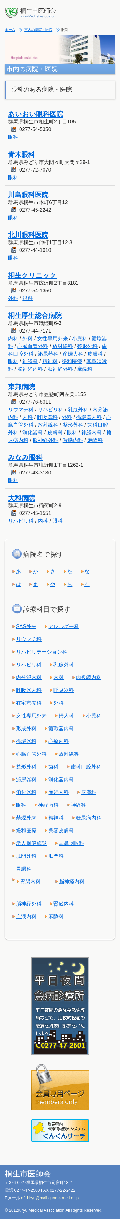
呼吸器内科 (29, 690)
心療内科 (58, 741)
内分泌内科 (29, 677)
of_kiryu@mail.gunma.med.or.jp (50, 1197)
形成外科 (26, 728)
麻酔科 (84, 369)
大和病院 (21, 498)
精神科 (50, 361)
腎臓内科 (73, 440)
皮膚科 (95, 353)
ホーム (10, 30)
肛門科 (56, 856)
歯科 (53, 766)
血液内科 (26, 916)
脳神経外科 (60, 369)
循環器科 (26, 741)
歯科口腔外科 (86, 766)
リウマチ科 (21, 409)
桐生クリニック (32, 275)
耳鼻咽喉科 (71, 843)
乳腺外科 (78, 409)
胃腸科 (23, 868)
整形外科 (87, 346)
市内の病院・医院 (38, 30)
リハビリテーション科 (41, 652)
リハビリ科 (50, 409)
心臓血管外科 (32, 346)
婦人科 (66, 715)
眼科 (13, 137)
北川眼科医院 (28, 235)
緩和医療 (72, 361)
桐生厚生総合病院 (35, 315)
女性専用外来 (52, 338)
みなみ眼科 (25, 457)
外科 (13, 298)
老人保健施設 (31, 843)
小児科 (79, 338)
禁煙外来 (26, 817)
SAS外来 (26, 626)
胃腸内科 (30, 881)
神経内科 (91, 432)
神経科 (30, 361)
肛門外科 (26, 856)
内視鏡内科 (88, 677)
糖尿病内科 (88, 817)
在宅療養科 (29, 703)
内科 (13, 338)
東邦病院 (21, 386)
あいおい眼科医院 (35, 114)
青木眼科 (21, 154)
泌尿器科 (48, 353)
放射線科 (62, 346)
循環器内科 (89, 417)
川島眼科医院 (28, 194)
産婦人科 (73, 353)
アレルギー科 (63, 626)
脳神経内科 (30, 369)
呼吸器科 (47, 417)
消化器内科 (61, 779)
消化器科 (32, 432)
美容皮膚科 (61, 830)
